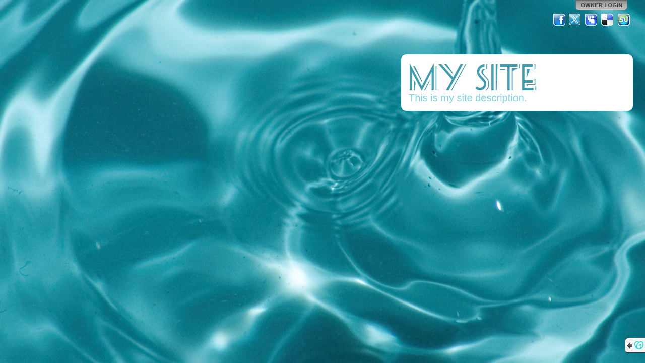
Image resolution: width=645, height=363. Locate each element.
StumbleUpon (624, 20)
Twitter (575, 20)
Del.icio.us (608, 20)
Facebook (559, 20)
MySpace (592, 20)
